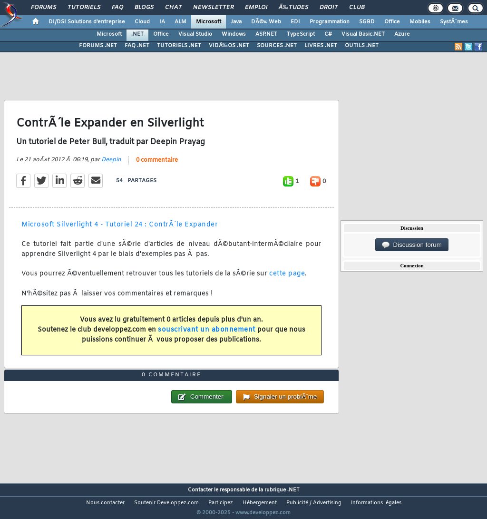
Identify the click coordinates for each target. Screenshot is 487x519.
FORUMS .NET (98, 45)
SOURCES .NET (277, 45)
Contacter (200, 490)
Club (356, 7)
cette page (287, 273)
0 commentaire (157, 160)
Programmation (330, 22)
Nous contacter (105, 502)
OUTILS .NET (362, 45)
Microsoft (208, 22)
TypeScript (301, 34)
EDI (295, 22)
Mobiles (419, 22)
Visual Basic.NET (363, 34)
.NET (137, 34)
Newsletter (213, 7)
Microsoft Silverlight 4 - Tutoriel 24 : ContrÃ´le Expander (119, 224)
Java (236, 22)
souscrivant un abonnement (206, 329)
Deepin (111, 160)
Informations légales (376, 502)
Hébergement (260, 502)
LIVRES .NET (320, 45)
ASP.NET (266, 34)
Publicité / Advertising (313, 502)
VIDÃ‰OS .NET (229, 45)
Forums (43, 7)
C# (328, 34)
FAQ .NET (137, 45)
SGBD (367, 22)
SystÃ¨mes (454, 22)
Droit (329, 7)
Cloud (142, 22)
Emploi (256, 7)
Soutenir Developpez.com (166, 502)
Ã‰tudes (293, 7)
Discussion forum (412, 245)
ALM (180, 22)
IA (162, 22)
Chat (173, 7)
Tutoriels (84, 7)
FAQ (117, 7)
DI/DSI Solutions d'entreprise (87, 22)
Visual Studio (195, 34)
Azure (402, 34)
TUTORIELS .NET (179, 45)
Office (392, 22)
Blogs (144, 7)
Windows (234, 34)
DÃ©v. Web (266, 22)
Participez (220, 502)
